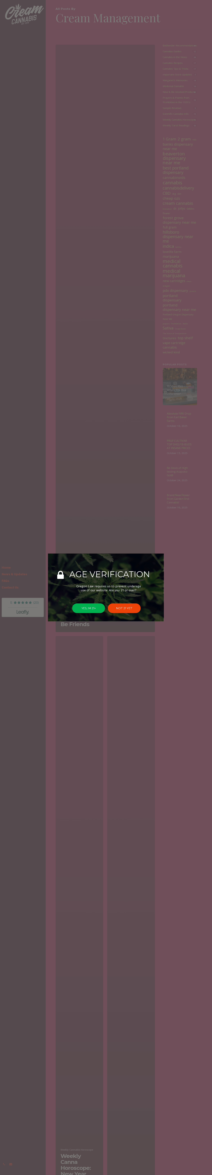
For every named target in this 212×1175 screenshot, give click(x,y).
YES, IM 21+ (88, 608)
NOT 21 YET (124, 608)
